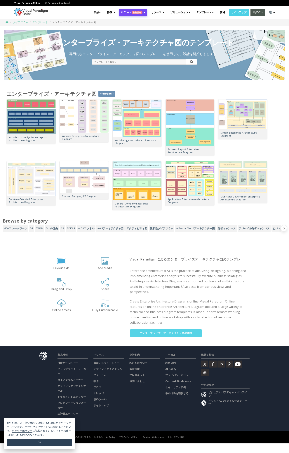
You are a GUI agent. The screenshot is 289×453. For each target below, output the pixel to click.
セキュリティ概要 (175, 387)
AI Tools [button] (133, 12)
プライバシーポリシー (178, 375)
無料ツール (99, 399)
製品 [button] (97, 12)
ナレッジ (98, 393)
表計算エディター (68, 413)
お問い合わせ (137, 381)
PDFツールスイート (69, 363)
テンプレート (40, 22)
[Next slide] (284, 229)
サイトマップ (101, 405)
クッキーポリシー (22, 430)
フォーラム (99, 375)
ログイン (258, 12)
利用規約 (170, 363)
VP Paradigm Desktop (57, 2)
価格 (222, 12)
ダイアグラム (20, 22)
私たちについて (138, 363)
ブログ (97, 387)
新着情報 (134, 369)
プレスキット (137, 375)
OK (39, 442)
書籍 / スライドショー (106, 363)
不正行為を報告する (177, 393)
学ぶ (96, 381)
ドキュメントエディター (72, 396)
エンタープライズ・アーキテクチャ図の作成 (169, 333)
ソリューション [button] (180, 12)
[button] (111, 12)
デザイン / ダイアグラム (107, 369)
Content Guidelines (178, 381)
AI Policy (170, 369)
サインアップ (238, 12)
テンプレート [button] (205, 12)
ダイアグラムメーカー (70, 380)
